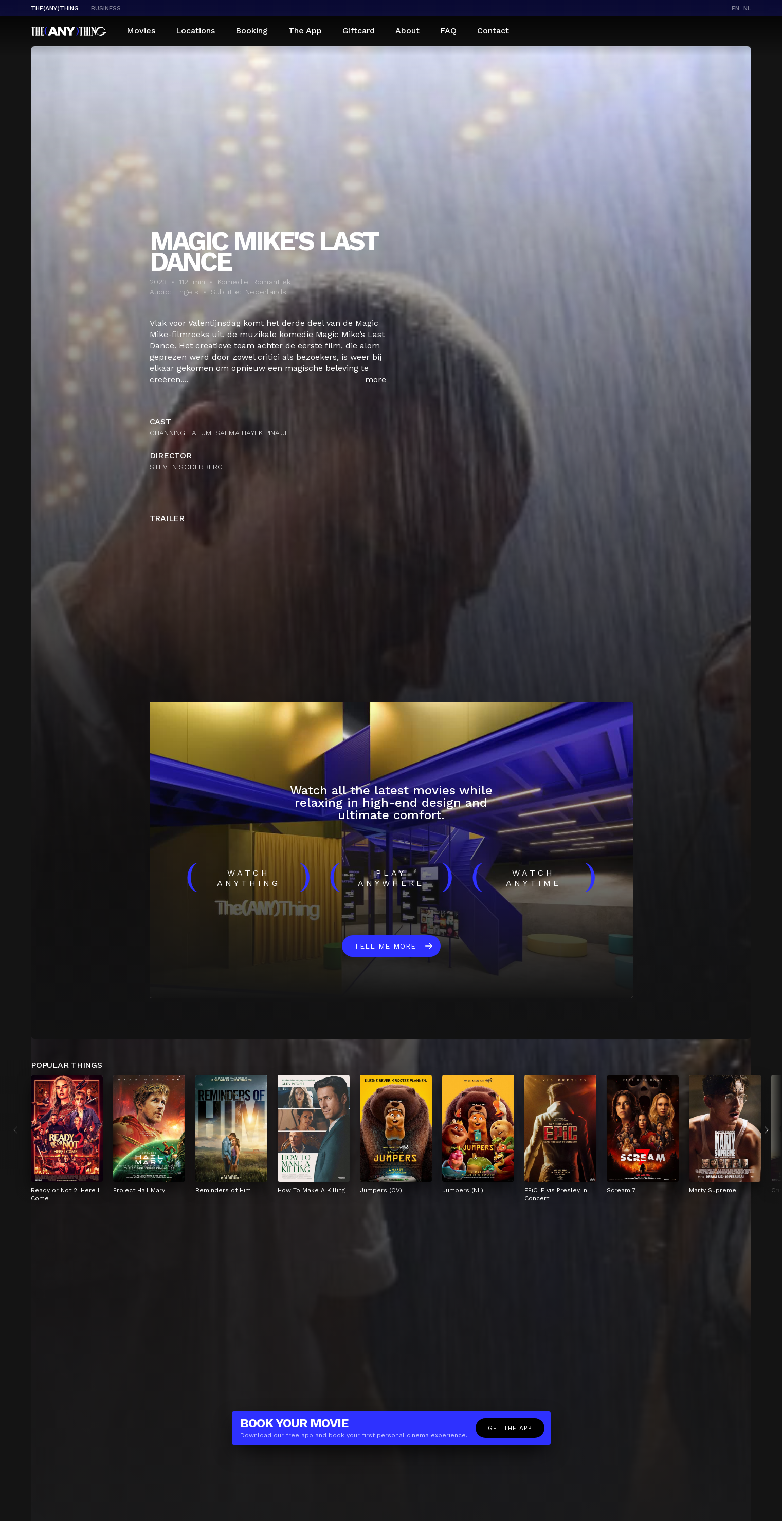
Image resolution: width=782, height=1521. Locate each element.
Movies (140, 30)
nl (747, 8)
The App (305, 30)
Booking (251, 30)
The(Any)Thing (55, 8)
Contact (493, 30)
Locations (195, 30)
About (407, 30)
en (735, 8)
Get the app (510, 1428)
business (106, 8)
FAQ (448, 30)
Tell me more (385, 946)
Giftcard (358, 30)
